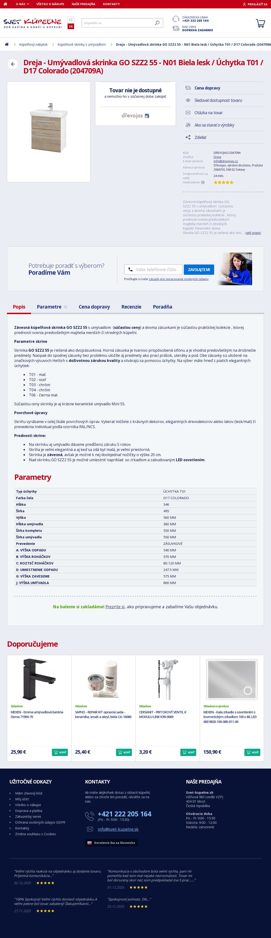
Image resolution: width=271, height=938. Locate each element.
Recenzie (131, 306)
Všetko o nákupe (50, 4)
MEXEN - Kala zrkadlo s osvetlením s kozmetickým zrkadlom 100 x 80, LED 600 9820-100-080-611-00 (230, 717)
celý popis (253, 232)
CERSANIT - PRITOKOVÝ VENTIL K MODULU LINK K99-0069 (162, 714)
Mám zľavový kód (28, 793)
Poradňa (162, 306)
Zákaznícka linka (197, 19)
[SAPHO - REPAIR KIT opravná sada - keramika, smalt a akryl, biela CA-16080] (103, 680)
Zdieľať (200, 137)
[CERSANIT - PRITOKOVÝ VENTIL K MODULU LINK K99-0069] (167, 680)
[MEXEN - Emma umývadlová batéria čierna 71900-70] (39, 680)
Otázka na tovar (209, 112)
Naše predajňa (83, 4)
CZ (71, 19)
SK (71, 26)
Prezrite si (115, 606)
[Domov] (7, 4)
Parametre (52, 306)
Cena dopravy (94, 306)
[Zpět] (13, 64)
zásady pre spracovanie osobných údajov (179, 279)
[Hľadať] (122, 22)
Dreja (217, 157)
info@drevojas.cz (226, 161)
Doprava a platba (28, 810)
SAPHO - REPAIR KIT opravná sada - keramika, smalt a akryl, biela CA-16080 (103, 714)
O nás (20, 4)
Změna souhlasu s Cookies (35, 834)
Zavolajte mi (199, 269)
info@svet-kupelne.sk (118, 829)
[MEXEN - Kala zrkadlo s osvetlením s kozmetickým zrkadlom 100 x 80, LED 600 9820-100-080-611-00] (232, 680)
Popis (19, 306)
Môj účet (22, 799)
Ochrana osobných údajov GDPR (40, 822)
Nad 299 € (197, 28)
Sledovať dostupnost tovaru (218, 100)
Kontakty (111, 4)
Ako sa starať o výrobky (214, 125)
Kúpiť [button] (62, 752)
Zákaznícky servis (28, 816)
